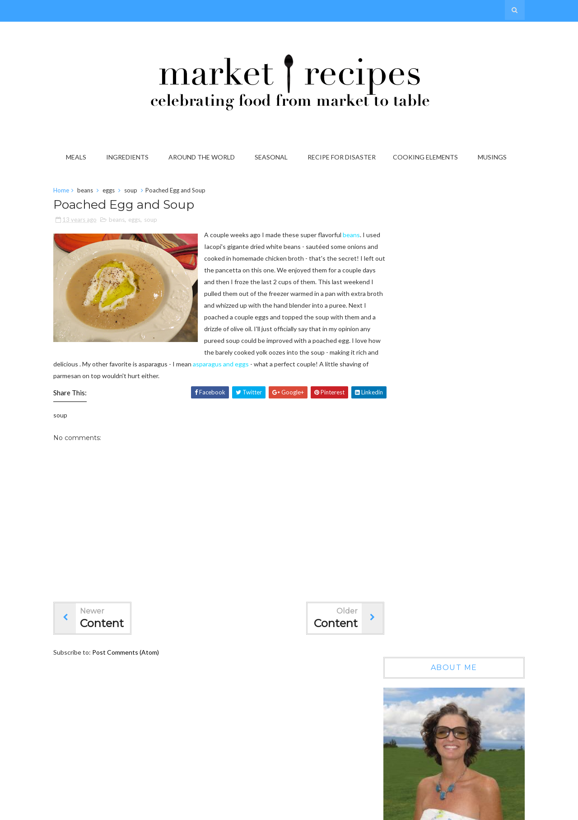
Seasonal (272, 157)
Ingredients (128, 157)
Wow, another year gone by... (469, 501)
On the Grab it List (455, 578)
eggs (114, 191)
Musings (493, 157)
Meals (77, 157)
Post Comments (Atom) (131, 665)
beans (90, 191)
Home (67, 191)
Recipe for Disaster (343, 157)
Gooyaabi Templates (490, 810)
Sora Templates (391, 810)
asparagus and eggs (170, 377)
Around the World (203, 157)
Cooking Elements (426, 157)
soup (136, 191)
